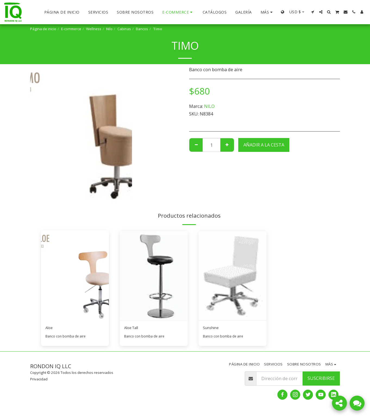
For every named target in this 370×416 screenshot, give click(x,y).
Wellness (93, 28)
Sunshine (212, 328)
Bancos (142, 28)
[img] (75, 275)
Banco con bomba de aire (66, 337)
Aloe (50, 328)
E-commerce (71, 28)
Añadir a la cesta (263, 145)
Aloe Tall (133, 328)
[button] (312, 12)
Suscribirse (321, 380)
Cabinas (124, 28)
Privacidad (39, 380)
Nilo (109, 28)
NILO (209, 106)
